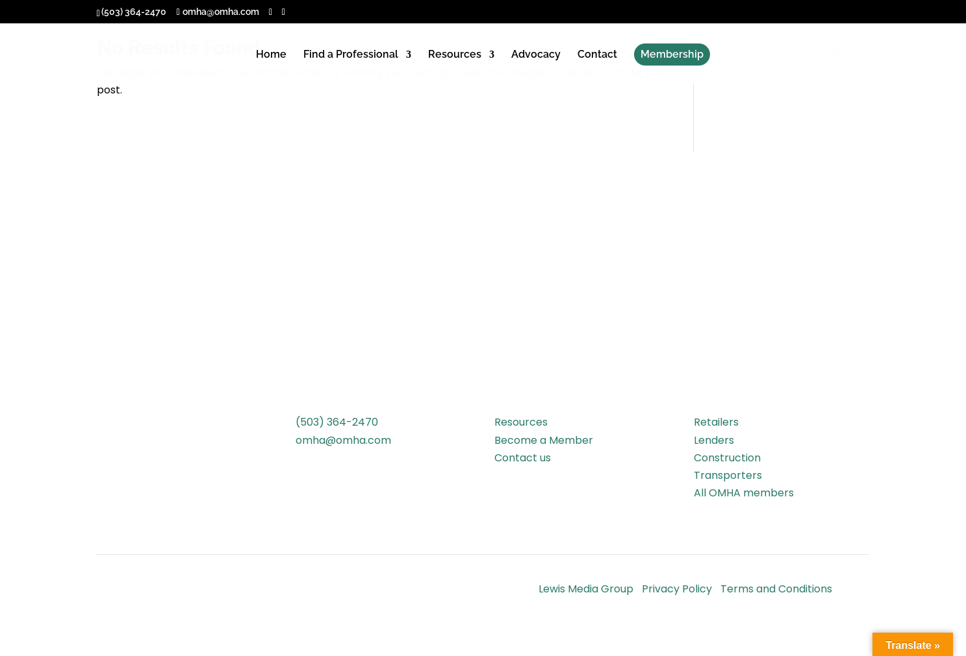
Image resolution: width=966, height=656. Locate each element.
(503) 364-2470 (337, 422)
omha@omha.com (343, 440)
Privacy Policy (677, 588)
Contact (597, 55)
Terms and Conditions (776, 588)
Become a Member (543, 440)
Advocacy (536, 55)
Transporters (728, 475)
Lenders (714, 440)
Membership (672, 54)
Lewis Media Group (586, 588)
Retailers (716, 422)
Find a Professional (350, 55)
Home (271, 55)
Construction (727, 457)
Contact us (522, 457)
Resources (454, 55)
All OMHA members (744, 492)
